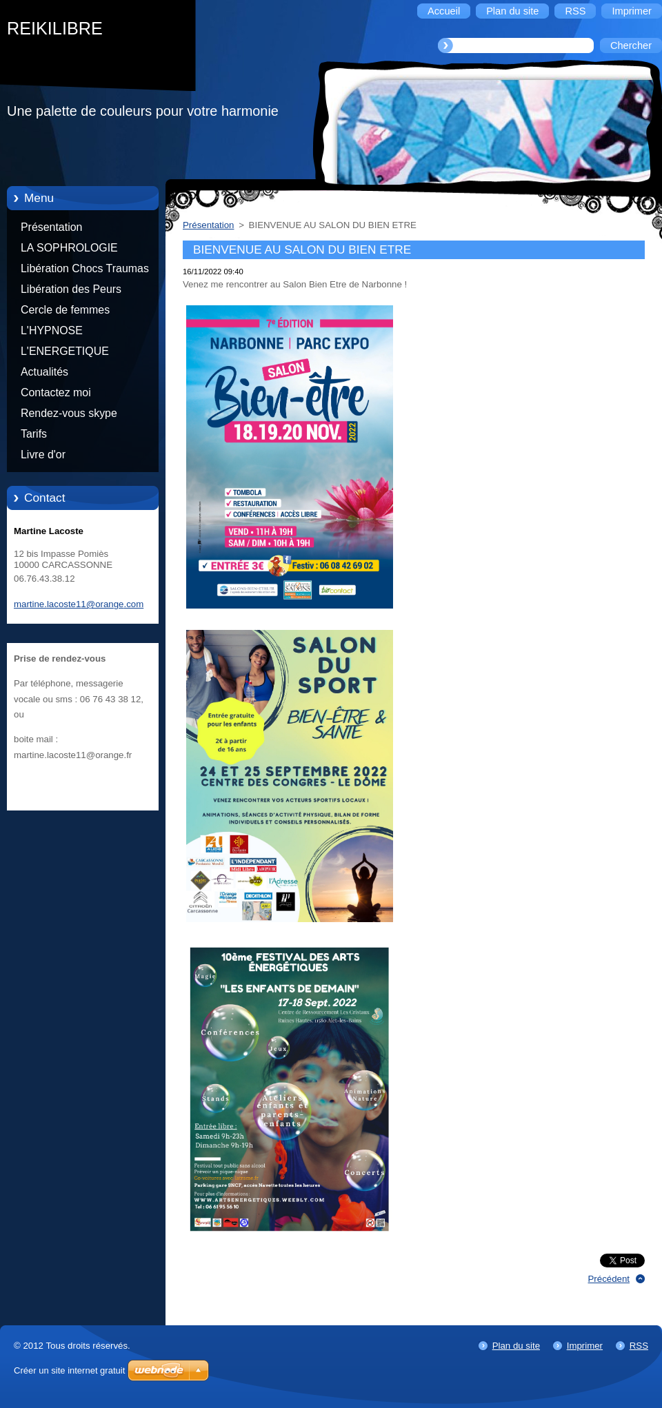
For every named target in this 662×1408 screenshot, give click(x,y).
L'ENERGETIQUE (65, 351)
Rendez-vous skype (69, 413)
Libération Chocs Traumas (85, 268)
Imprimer (585, 1345)
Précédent (609, 1279)
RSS (639, 1345)
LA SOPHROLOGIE (69, 248)
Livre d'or (43, 454)
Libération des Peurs (71, 289)
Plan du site (516, 1345)
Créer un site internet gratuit (69, 1370)
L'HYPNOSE (52, 330)
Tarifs (34, 434)
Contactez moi (56, 392)
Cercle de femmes (65, 310)
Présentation (51, 227)
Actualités (44, 372)
